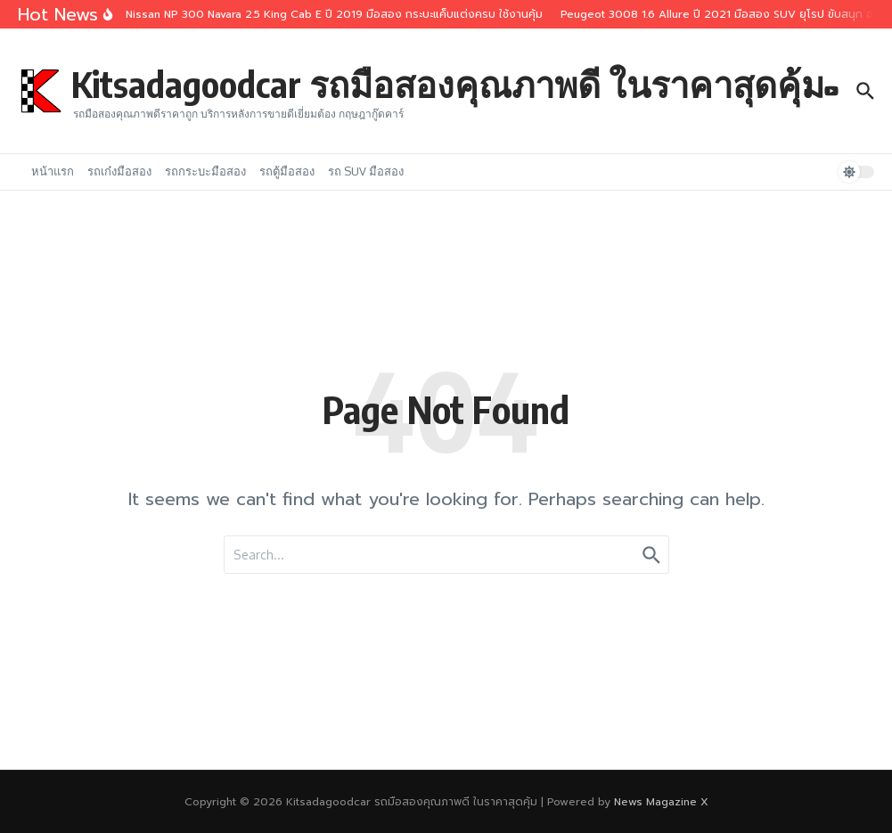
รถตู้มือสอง (287, 171)
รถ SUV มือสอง (366, 171)
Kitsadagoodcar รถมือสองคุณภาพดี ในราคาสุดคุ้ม (447, 83)
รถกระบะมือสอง (205, 171)
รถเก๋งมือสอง (119, 171)
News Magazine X (661, 802)
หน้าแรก (52, 171)
